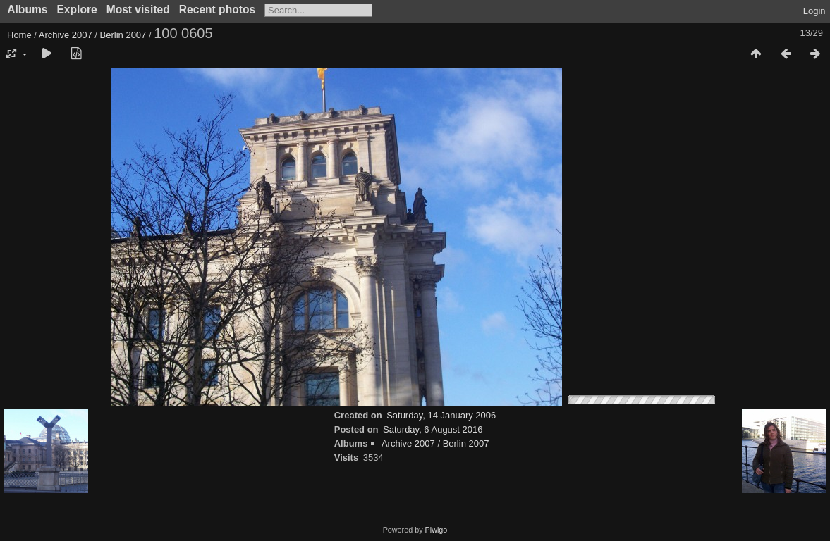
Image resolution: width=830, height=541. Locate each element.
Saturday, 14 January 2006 (441, 415)
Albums (27, 9)
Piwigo (436, 530)
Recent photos (217, 9)
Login (814, 11)
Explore (76, 9)
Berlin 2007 (123, 35)
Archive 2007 (65, 35)
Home (19, 35)
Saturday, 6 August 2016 (432, 429)
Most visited (138, 9)
